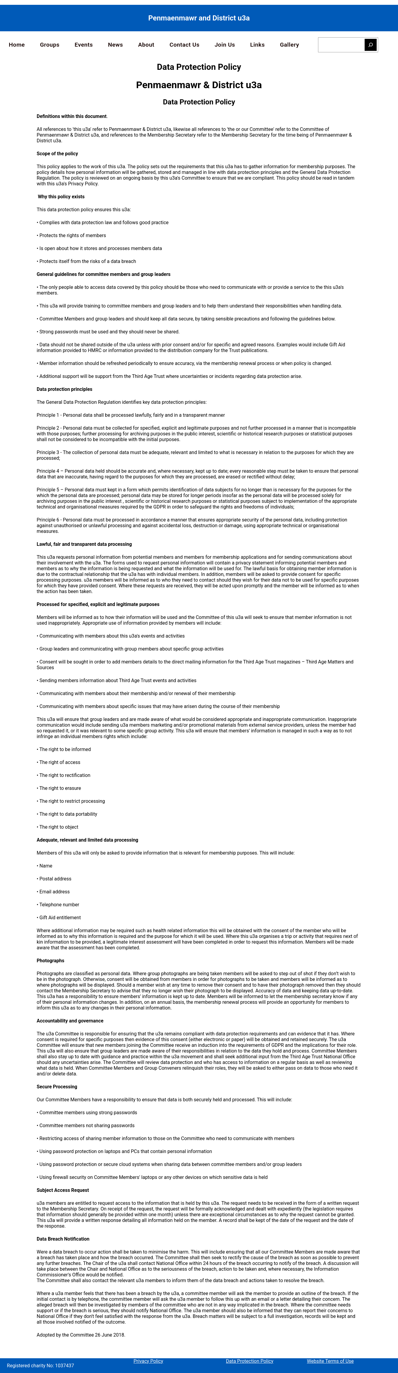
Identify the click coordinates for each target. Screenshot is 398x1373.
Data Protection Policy (250, 1361)
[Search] (371, 45)
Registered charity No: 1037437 (40, 1365)
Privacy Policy (148, 1361)
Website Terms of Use (330, 1361)
